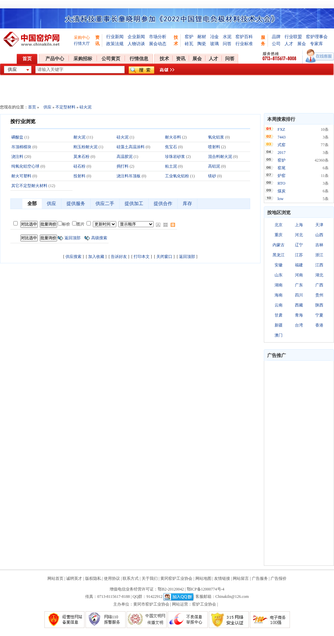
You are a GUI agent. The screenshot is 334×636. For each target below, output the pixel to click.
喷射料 (214, 147)
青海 (299, 315)
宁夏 (319, 315)
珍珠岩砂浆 (175, 156)
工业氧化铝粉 (177, 176)
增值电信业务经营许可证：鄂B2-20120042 (147, 589)
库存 (187, 203)
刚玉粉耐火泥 (85, 147)
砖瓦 (189, 43)
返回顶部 (72, 238)
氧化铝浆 (216, 137)
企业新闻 (136, 36)
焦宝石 (171, 147)
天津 (319, 224)
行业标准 (244, 43)
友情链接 (222, 578)
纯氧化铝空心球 (25, 166)
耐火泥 (79, 137)
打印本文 (142, 256)
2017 (282, 152)
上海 (299, 224)
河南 (299, 275)
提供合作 (163, 203)
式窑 (282, 145)
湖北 (319, 275)
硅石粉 (79, 166)
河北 (299, 235)
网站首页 (55, 578)
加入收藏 (96, 256)
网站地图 (203, 578)
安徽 (279, 265)
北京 (279, 224)
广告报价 (279, 578)
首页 (27, 58)
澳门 (279, 335)
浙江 (319, 255)
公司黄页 (111, 58)
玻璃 (214, 43)
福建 (299, 265)
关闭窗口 (164, 256)
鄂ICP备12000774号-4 (205, 589)
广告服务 (260, 578)
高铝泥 (214, 166)
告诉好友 (119, 256)
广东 (299, 285)
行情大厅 (82, 43)
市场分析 (157, 36)
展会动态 (157, 43)
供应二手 (105, 203)
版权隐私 (93, 578)
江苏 (299, 255)
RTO (281, 183)
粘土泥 (171, 166)
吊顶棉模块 (21, 147)
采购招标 (82, 58)
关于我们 (150, 578)
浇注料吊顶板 (129, 176)
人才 (289, 43)
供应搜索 (73, 256)
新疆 (279, 325)
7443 (282, 137)
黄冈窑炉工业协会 (176, 578)
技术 (164, 58)
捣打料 (123, 166)
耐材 (201, 36)
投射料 (79, 176)
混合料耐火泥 (220, 156)
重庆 (279, 235)
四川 (299, 295)
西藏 (299, 305)
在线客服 (320, 56)
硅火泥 (85, 107)
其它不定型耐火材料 (29, 185)
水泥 (227, 36)
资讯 (180, 58)
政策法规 (115, 43)
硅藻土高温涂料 (131, 147)
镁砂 (212, 176)
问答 (227, 43)
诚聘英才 (74, 578)
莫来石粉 (81, 156)
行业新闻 (115, 36)
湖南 (279, 285)
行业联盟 (293, 36)
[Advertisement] (299, 463)
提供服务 (75, 203)
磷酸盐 (17, 137)
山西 (319, 235)
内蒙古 (279, 245)
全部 (32, 203)
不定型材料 (65, 107)
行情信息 (139, 58)
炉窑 (282, 175)
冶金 (214, 36)
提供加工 (134, 203)
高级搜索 (99, 238)
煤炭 (282, 191)
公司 (276, 43)
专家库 (316, 43)
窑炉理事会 (317, 36)
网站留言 (241, 578)
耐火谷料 (173, 137)
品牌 (276, 36)
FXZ (281, 129)
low (281, 198)
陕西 (319, 305)
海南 (279, 295)
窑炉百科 (244, 36)
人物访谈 (136, 43)
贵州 (319, 295)
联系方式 (131, 578)
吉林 (319, 245)
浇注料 (17, 156)
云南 (279, 305)
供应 (47, 107)
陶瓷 (201, 43)
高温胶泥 (125, 156)
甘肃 (279, 315)
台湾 (299, 325)
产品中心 (54, 58)
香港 (319, 325)
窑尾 (282, 168)
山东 (279, 275)
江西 (319, 265)
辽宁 (299, 245)
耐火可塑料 (21, 176)
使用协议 (112, 578)
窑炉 (189, 36)
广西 (319, 285)
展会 (301, 43)
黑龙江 (279, 255)
